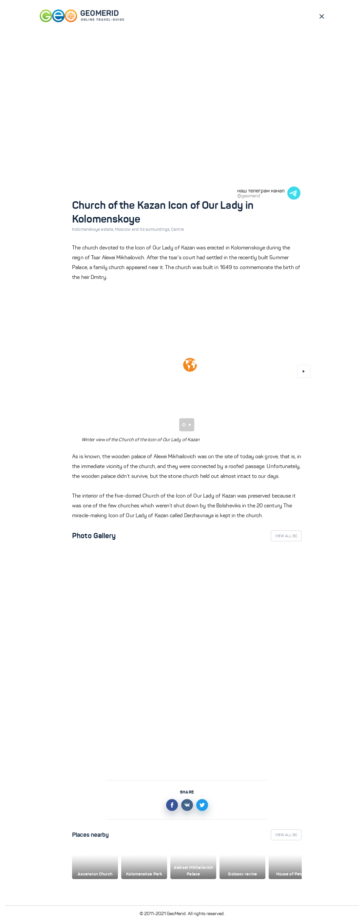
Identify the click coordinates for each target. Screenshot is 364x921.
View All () (286, 536)
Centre (177, 229)
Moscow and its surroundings (143, 229)
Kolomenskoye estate (93, 229)
